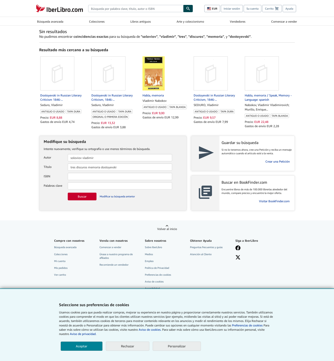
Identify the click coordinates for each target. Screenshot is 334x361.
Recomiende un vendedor (113, 264)
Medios (149, 254)
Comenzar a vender (284, 21)
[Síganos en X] (255, 258)
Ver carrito (60, 274)
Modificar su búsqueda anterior (117, 196)
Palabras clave (53, 185)
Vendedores (237, 21)
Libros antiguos (140, 21)
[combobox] (135, 8)
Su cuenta (252, 8)
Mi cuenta (59, 261)
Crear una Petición (277, 161)
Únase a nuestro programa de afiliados (116, 256)
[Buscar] (188, 8)
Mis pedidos (61, 267)
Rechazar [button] (127, 346)
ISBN (47, 176)
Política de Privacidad (157, 267)
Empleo (149, 261)
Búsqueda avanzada (50, 21)
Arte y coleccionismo (190, 21)
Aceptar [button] (81, 346)
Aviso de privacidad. (83, 334)
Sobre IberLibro (153, 247)
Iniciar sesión (232, 8)
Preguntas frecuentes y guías (206, 247)
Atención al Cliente (201, 254)
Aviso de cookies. (150, 329)
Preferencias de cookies (247, 325)
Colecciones (97, 21)
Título (48, 167)
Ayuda (289, 8)
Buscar (82, 196)
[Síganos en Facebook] (255, 248)
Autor (47, 157)
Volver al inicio (167, 229)
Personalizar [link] (177, 346)
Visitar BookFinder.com (274, 201)
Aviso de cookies (154, 281)
